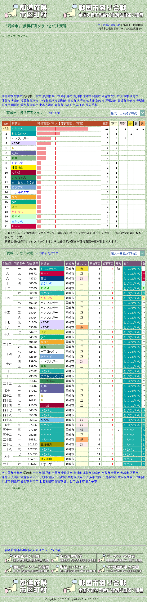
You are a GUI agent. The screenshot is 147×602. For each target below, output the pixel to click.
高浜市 (122, 100)
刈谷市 (106, 96)
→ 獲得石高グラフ (47, 253)
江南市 (34, 100)
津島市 (87, 96)
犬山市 (15, 100)
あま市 (80, 104)
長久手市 (91, 104)
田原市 (15, 104)
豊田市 (115, 96)
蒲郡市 (6, 100)
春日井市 (67, 96)
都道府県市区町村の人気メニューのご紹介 (34, 550)
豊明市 (140, 100)
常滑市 (24, 100)
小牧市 (43, 100)
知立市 (100, 100)
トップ (96, 25)
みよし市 (69, 104)
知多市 (90, 100)
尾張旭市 (111, 100)
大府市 (81, 100)
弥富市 (59, 104)
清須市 (34, 104)
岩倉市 (131, 100)
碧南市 (96, 96)
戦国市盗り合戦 (111, 25)
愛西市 (24, 104)
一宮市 (37, 96)
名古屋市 (7, 96)
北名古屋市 (46, 104)
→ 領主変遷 (53, 112)
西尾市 (134, 96)
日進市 (6, 104)
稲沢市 (53, 100)
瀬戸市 (46, 96)
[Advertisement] (73, 64)
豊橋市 (18, 96)
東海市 (72, 100)
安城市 (124, 96)
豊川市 (77, 96)
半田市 (56, 96)
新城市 (62, 100)
